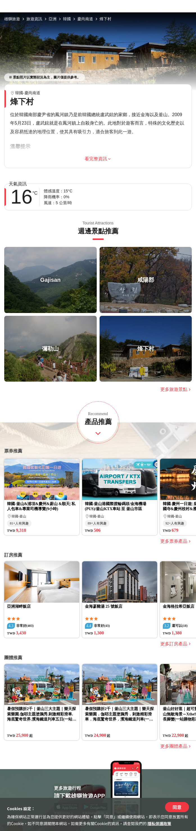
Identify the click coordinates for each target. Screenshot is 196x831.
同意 (176, 807)
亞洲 (53, 19)
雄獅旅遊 (12, 19)
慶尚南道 (85, 19)
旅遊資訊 (34, 19)
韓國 (67, 19)
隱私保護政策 (159, 823)
